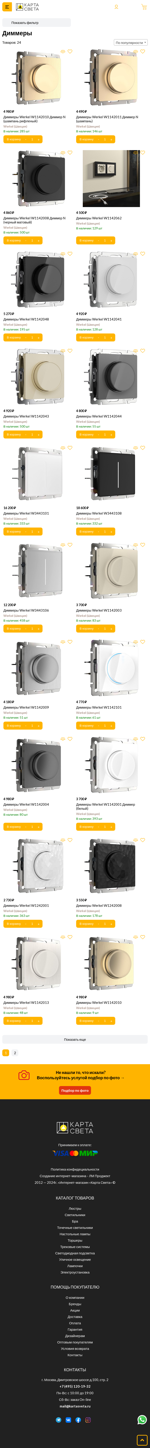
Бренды (75, 1304)
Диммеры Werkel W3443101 (26, 513)
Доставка (75, 1317)
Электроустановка (74, 1272)
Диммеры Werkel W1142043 (26, 416)
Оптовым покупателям (75, 1342)
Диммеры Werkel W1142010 (99, 1002)
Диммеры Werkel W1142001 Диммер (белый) (105, 806)
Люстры (75, 1208)
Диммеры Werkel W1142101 (99, 707)
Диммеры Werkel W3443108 (99, 513)
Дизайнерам (75, 1336)
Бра (75, 1221)
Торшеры (75, 1240)
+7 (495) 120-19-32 (75, 1386)
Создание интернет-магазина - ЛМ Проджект (75, 1176)
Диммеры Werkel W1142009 (26, 707)
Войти (116, 6)
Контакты (75, 1355)
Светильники (75, 1215)
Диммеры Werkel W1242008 (99, 905)
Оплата (75, 1323)
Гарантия (75, 1329)
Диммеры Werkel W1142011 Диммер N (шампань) (107, 119)
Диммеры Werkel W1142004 (26, 804)
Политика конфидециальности (75, 1169)
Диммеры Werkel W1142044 (99, 416)
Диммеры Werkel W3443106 (26, 610)
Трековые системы (75, 1247)
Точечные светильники (75, 1227)
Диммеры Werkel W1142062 (99, 218)
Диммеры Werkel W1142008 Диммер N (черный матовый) (34, 220)
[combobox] (131, 42)
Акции (75, 1310)
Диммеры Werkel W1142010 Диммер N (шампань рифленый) (34, 119)
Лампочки (75, 1266)
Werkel (15, 126)
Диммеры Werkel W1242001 (26, 905)
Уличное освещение (75, 1259)
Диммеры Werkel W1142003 (99, 610)
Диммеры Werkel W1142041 (99, 319)
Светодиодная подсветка (75, 1253)
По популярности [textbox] (129, 43)
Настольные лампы (75, 1234)
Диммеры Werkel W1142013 (26, 1002)
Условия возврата (75, 1348)
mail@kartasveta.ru (75, 1406)
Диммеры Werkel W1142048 (26, 319)
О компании (75, 1297)
